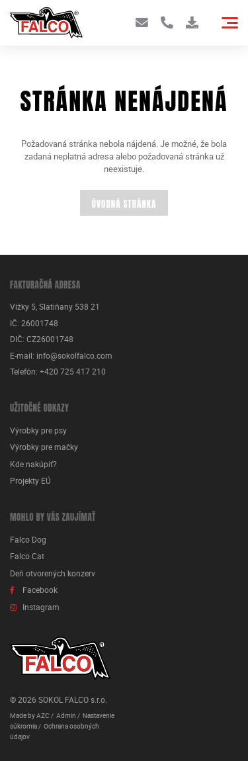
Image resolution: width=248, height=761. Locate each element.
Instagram (41, 607)
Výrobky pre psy (38, 430)
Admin (66, 715)
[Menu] (230, 22)
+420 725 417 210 (73, 372)
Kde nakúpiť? (33, 464)
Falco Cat (27, 556)
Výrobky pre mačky (44, 447)
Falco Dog (28, 540)
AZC (43, 715)
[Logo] (46, 22)
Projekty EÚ (30, 481)
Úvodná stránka (124, 204)
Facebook (40, 590)
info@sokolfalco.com (74, 356)
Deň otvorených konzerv (52, 573)
